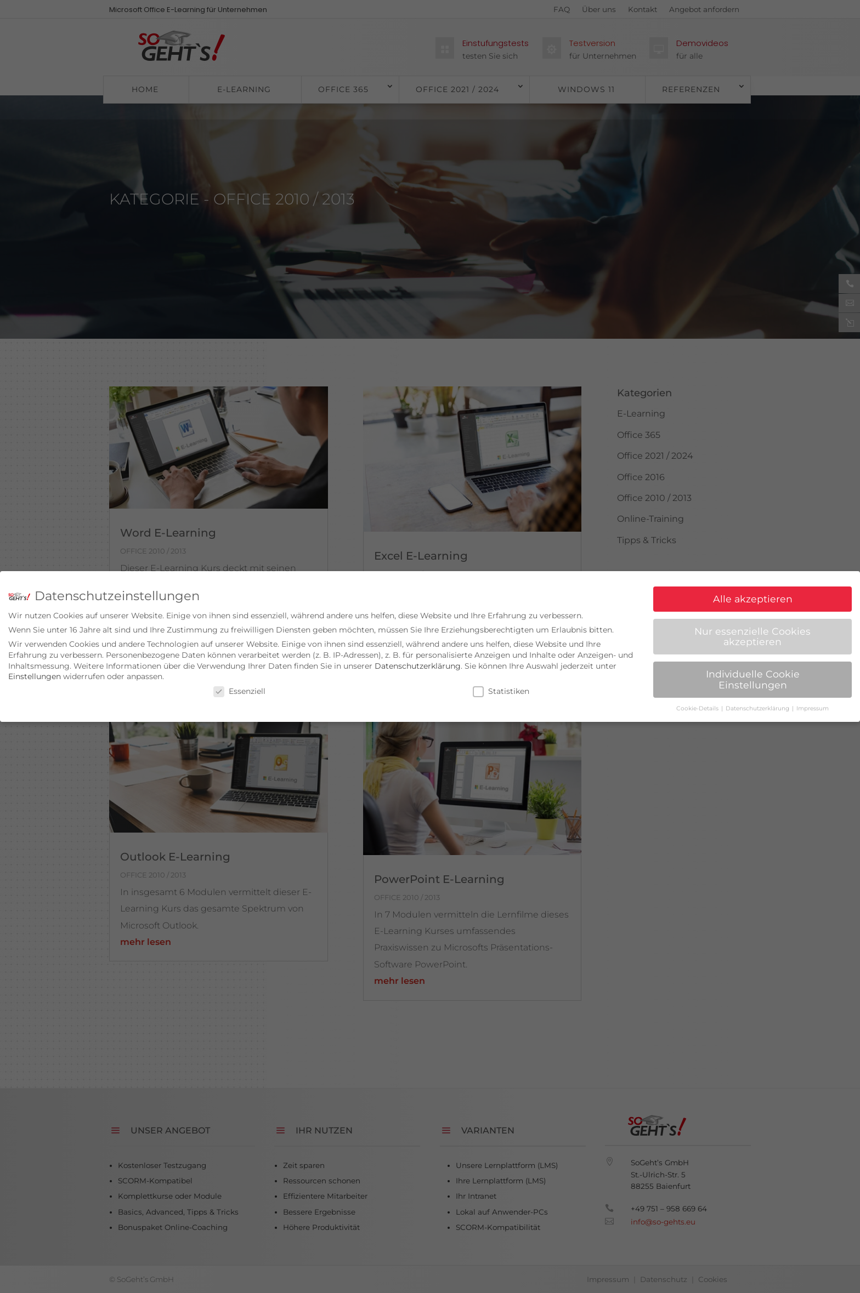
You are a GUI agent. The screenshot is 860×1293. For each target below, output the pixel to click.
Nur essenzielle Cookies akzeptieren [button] (752, 634)
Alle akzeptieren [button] (753, 596)
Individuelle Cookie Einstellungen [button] (753, 678)
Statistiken (501, 689)
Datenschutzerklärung (418, 664)
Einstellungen (34, 675)
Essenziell (239, 689)
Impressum (812, 706)
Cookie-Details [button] (698, 706)
